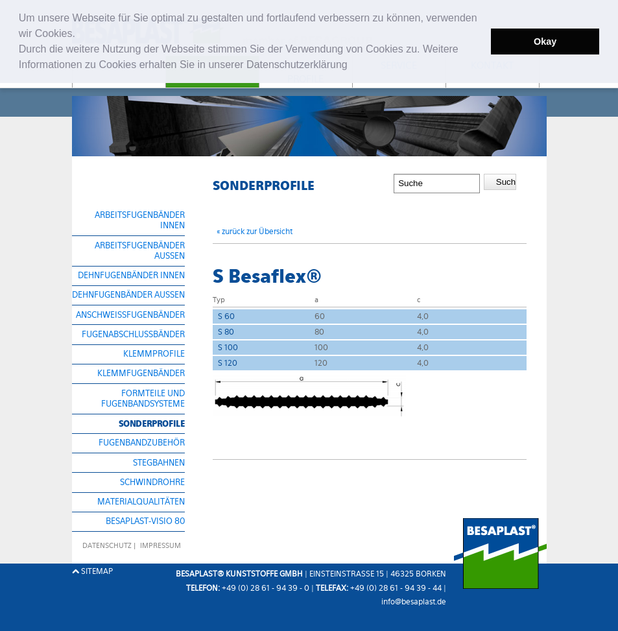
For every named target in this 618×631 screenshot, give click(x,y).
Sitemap (92, 571)
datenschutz (107, 546)
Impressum (160, 546)
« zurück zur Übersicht (254, 231)
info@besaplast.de (413, 601)
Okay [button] (545, 41)
